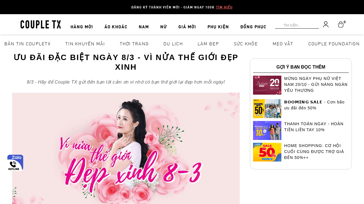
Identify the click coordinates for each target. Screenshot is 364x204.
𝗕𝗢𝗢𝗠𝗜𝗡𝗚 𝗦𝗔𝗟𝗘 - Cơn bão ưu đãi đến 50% (314, 105)
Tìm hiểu (224, 7)
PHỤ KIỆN (208, 23)
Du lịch (173, 43)
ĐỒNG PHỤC (241, 23)
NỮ (160, 23)
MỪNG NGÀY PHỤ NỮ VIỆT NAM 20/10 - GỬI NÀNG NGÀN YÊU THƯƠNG (316, 84)
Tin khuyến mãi (85, 43)
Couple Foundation (334, 43)
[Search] (3, 3)
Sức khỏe (246, 43)
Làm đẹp (208, 43)
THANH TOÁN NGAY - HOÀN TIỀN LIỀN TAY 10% (314, 127)
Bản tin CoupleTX (27, 43)
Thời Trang (134, 43)
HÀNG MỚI (89, 23)
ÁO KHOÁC (120, 23)
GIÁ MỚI (180, 23)
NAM (144, 23)
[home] (41, 23)
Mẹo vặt (283, 43)
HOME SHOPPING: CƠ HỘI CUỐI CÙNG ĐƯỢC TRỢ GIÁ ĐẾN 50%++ (314, 151)
